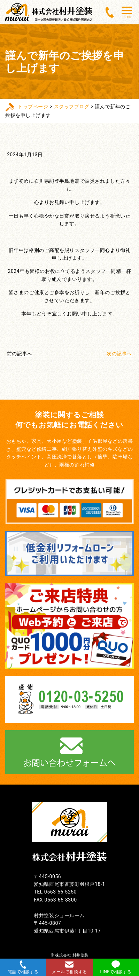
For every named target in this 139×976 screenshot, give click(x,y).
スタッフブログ (72, 106)
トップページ (33, 106)
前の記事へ (19, 353)
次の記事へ (119, 353)
